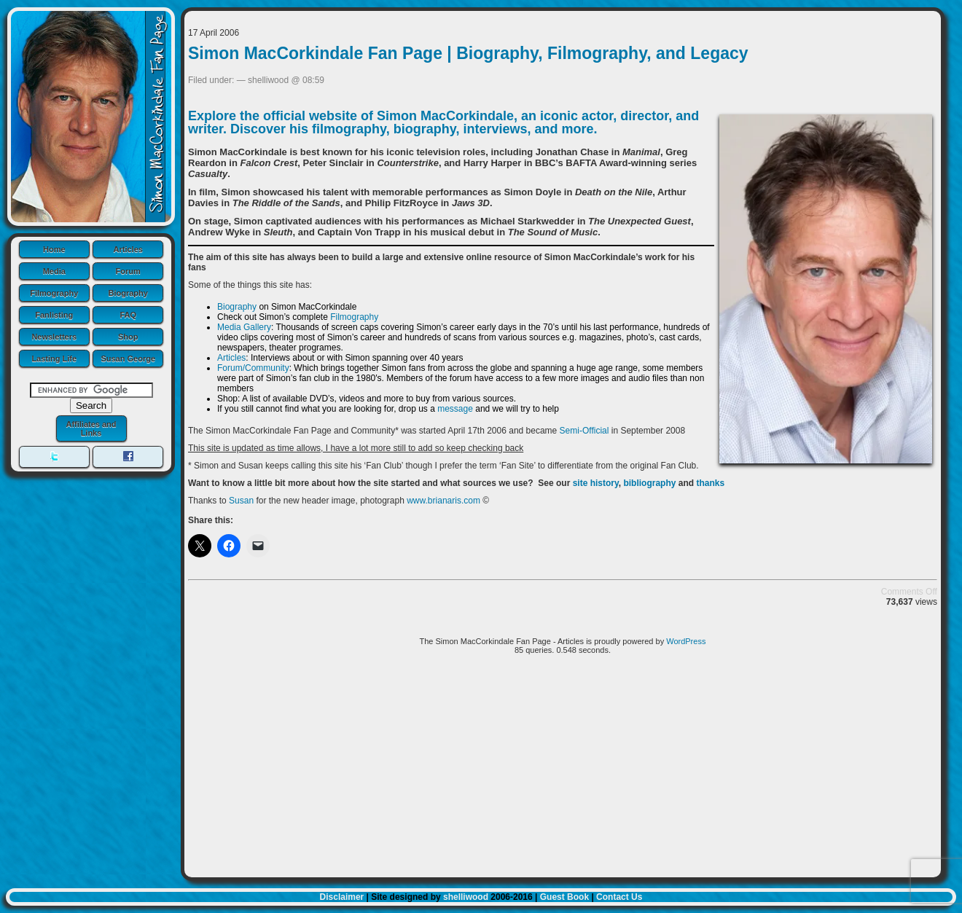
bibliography (649, 483)
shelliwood (465, 897)
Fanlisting (54, 314)
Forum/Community (253, 368)
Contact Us (619, 897)
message (455, 409)
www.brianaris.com (443, 500)
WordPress (685, 641)
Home (54, 249)
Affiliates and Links (91, 428)
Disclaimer (342, 897)
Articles (128, 249)
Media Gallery (244, 327)
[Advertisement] (562, 772)
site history (596, 483)
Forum (128, 271)
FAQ (128, 314)
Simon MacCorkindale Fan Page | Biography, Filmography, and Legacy (468, 53)
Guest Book (564, 897)
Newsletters (54, 336)
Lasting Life (54, 358)
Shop (128, 336)
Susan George (128, 358)
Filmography (54, 293)
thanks (710, 483)
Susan (241, 500)
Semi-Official (584, 431)
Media (54, 271)
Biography (128, 293)
